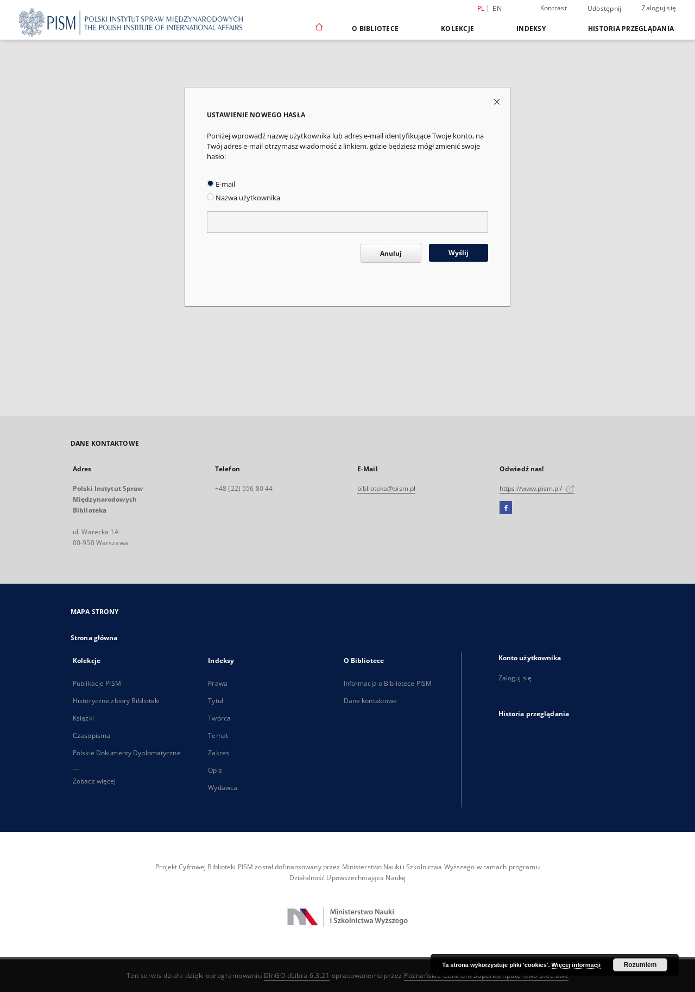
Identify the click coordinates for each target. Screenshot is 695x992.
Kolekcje (457, 28)
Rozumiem (640, 965)
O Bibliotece (375, 28)
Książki (83, 718)
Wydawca (222, 787)
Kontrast (553, 7)
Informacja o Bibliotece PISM (388, 683)
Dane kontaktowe (370, 700)
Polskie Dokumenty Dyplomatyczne (127, 752)
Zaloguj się (659, 7)
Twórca (219, 718)
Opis (215, 770)
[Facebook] (506, 508)
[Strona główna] (318, 28)
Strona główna (94, 637)
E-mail (221, 184)
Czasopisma (91, 735)
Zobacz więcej (94, 781)
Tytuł (215, 700)
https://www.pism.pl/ (537, 488)
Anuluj (391, 253)
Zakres (218, 752)
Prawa (218, 683)
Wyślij (458, 252)
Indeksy (531, 28)
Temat (218, 735)
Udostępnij (604, 8)
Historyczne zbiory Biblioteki (116, 700)
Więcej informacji (576, 965)
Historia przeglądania (631, 28)
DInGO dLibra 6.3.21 (297, 975)
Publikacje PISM (97, 683)
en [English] (497, 8)
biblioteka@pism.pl (386, 488)
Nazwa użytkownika (243, 198)
